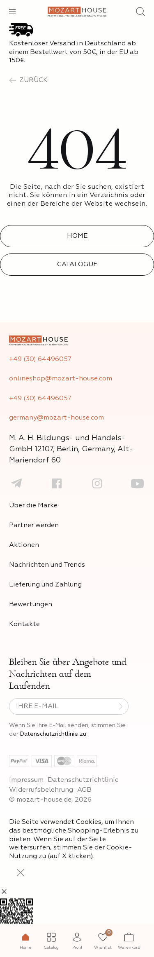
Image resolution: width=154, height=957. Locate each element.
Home (77, 236)
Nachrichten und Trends (47, 565)
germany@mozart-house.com (56, 418)
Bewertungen (30, 604)
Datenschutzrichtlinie (83, 780)
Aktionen (24, 545)
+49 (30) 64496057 (40, 359)
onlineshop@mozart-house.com (60, 378)
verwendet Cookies (70, 822)
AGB (84, 790)
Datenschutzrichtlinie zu (53, 734)
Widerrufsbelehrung (41, 790)
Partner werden (34, 525)
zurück (28, 80)
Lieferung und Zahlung (45, 585)
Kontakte (24, 624)
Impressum (26, 780)
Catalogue (77, 264)
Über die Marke (33, 505)
